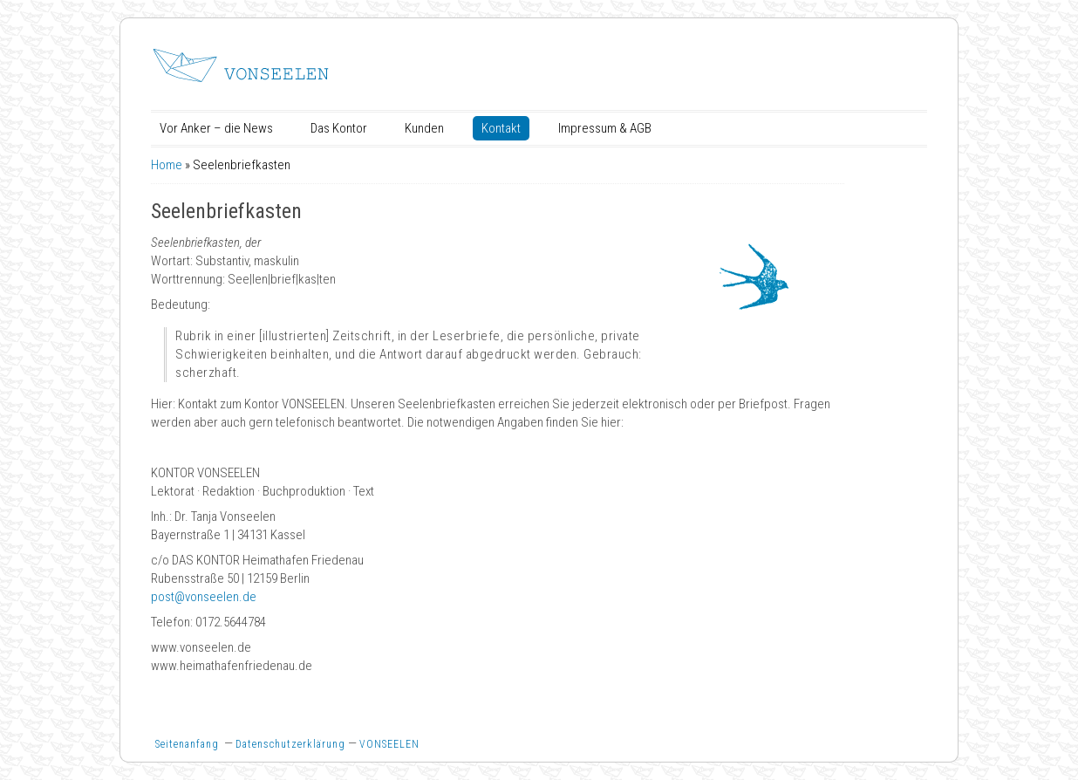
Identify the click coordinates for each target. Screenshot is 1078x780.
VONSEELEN (389, 744)
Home (166, 165)
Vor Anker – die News (216, 128)
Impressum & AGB (605, 128)
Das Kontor (338, 128)
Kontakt (501, 128)
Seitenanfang (187, 744)
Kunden (424, 128)
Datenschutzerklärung (290, 744)
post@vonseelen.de (203, 597)
